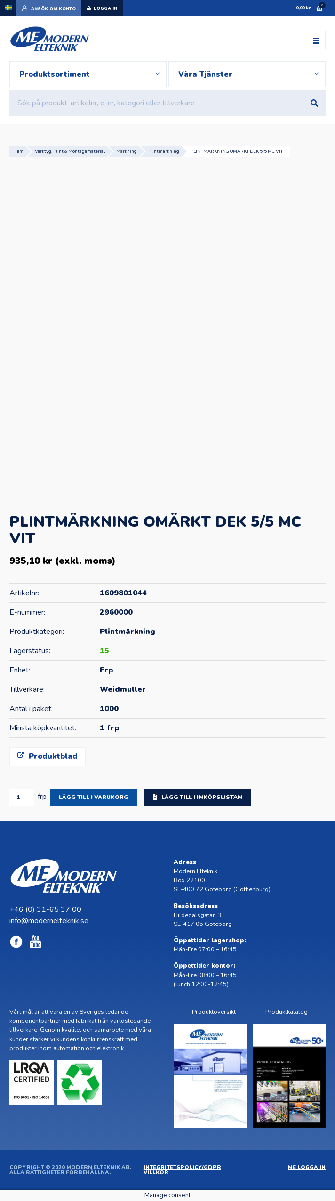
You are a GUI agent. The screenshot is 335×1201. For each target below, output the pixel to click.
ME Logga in (307, 1167)
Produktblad (47, 756)
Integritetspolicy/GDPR (182, 1167)
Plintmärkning (163, 151)
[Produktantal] (21, 797)
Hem (18, 151)
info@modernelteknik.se (48, 921)
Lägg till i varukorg (93, 797)
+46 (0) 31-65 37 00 (45, 909)
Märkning (126, 151)
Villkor (156, 1172)
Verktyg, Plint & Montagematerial (70, 151)
